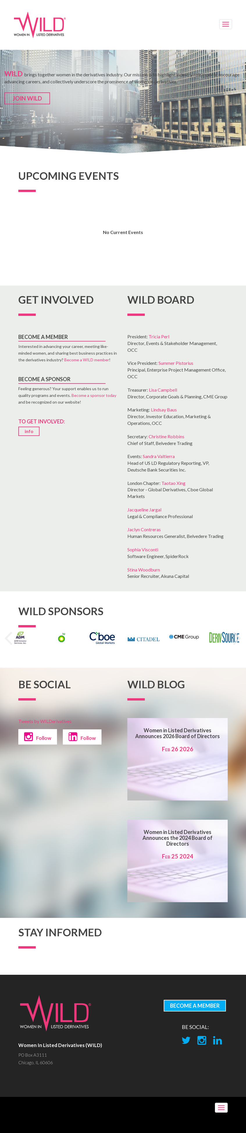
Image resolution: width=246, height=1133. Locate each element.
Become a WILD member (86, 359)
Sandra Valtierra (159, 456)
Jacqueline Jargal (144, 509)
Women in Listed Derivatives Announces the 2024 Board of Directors (177, 838)
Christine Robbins (166, 436)
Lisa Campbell (163, 390)
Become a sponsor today (94, 395)
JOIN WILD (27, 98)
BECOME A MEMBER (195, 1005)
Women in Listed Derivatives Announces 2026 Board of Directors (177, 733)
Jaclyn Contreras (144, 529)
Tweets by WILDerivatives (45, 721)
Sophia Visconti (142, 549)
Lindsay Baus (164, 409)
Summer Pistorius (175, 363)
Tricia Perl (159, 336)
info (29, 431)
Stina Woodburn (143, 569)
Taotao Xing (173, 483)
